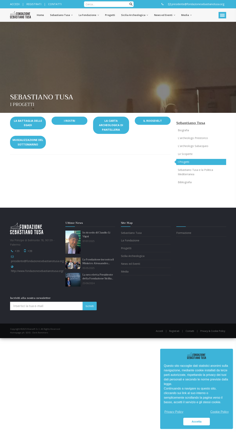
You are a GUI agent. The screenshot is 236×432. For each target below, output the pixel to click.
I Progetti (183, 162)
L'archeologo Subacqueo (193, 146)
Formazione (183, 233)
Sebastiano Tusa (190, 123)
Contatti (190, 331)
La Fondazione (130, 240)
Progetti (126, 248)
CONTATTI (55, 4)
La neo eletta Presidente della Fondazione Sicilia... (97, 277)
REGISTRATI (33, 4)
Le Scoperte (185, 154)
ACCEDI (15, 4)
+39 (17, 251)
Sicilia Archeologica (132, 256)
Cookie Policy (219, 411)
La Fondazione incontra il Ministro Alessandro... (98, 261)
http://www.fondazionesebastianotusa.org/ (37, 271)
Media (125, 271)
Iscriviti (89, 306)
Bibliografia (185, 182)
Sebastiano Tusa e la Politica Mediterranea (195, 172)
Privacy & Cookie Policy (212, 331)
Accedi (159, 331)
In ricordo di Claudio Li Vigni (96, 234)
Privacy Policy (173, 411)
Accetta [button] (197, 421)
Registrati (174, 331)
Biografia (183, 130)
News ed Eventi (130, 263)
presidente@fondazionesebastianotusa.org (37, 261)
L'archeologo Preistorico (193, 138)
